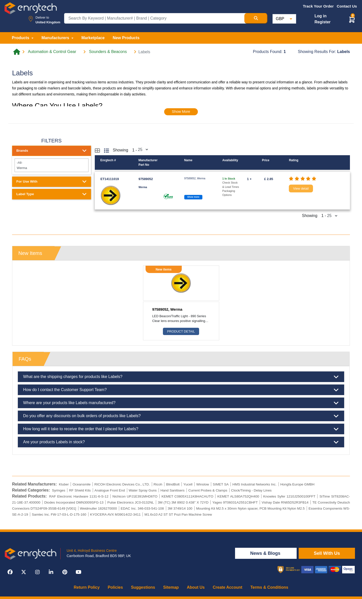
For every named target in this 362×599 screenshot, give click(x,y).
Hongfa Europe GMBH (297, 484)
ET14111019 (110, 179)
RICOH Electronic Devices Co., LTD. (122, 484)
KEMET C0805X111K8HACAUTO (187, 496)
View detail (301, 188)
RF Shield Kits (80, 490)
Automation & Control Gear (52, 52)
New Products (126, 38)
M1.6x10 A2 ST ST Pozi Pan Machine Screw (178, 514)
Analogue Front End (110, 490)
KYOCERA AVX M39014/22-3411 (115, 514)
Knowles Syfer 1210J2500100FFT (289, 496)
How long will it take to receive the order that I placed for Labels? (181, 429)
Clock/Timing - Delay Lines (251, 490)
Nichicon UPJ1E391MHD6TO (134, 496)
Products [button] (21, 38)
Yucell (187, 484)
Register (322, 22)
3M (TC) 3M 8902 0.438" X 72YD (183, 502)
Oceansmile (82, 484)
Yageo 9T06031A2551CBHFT (235, 502)
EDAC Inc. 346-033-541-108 (142, 508)
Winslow (202, 484)
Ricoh (158, 484)
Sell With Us (327, 553)
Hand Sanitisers (172, 490)
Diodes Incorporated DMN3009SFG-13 (74, 502)
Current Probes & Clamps (207, 490)
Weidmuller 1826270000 (98, 508)
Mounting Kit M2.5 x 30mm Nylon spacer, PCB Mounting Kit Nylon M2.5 (250, 508)
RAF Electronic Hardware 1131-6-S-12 (78, 496)
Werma (51, 168)
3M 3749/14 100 (180, 508)
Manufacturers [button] (55, 38)
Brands (51, 150)
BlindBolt (173, 484)
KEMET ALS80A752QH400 (238, 496)
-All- (51, 162)
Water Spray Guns (143, 490)
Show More (181, 112)
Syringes (58, 490)
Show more (193, 197)
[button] (352, 19)
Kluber (64, 484)
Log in (320, 16)
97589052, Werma (167, 309)
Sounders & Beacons (108, 52)
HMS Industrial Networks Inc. (255, 484)
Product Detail (181, 331)
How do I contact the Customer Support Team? (181, 390)
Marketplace (93, 38)
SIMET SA (221, 484)
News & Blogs (266, 553)
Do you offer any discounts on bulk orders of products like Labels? (181, 416)
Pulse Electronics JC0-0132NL (130, 502)
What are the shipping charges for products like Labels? (181, 377)
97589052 (146, 179)
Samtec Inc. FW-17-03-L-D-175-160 (59, 514)
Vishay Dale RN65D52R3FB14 (285, 502)
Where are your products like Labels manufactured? (181, 403)
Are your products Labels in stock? (181, 442)
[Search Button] (255, 18)
